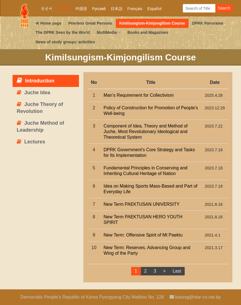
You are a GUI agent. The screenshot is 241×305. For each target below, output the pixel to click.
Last (177, 271)
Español (154, 8)
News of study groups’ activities (65, 42)
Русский (98, 8)
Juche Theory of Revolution (40, 107)
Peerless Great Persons (90, 23)
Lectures (31, 142)
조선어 (46, 8)
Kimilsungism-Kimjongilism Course (152, 23)
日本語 (116, 8)
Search (224, 8)
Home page (48, 23)
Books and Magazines (147, 32)
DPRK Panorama (207, 23)
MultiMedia (108, 32)
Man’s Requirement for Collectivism (138, 95)
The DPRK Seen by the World (62, 32)
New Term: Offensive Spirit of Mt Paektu (142, 235)
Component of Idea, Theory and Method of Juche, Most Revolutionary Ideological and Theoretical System (145, 132)
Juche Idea (33, 92)
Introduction (35, 80)
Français (135, 8)
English (63, 8)
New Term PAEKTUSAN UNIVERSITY (141, 204)
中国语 (81, 8)
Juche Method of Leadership (40, 126)
